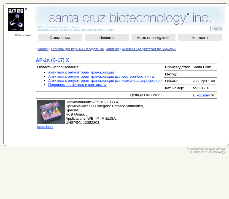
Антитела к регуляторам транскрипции (149, 49)
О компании (60, 38)
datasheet (45, 127)
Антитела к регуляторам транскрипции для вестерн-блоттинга (101, 76)
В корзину (204, 95)
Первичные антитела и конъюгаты (77, 85)
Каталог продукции (153, 38)
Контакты (200, 38)
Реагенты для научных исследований (77, 49)
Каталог (43, 49)
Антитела (112, 49)
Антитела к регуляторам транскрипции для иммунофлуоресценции (105, 80)
